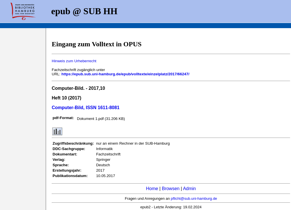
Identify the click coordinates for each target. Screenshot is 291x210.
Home (152, 188)
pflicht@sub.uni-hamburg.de (194, 198)
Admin (189, 188)
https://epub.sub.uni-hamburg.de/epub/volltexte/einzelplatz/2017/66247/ (125, 74)
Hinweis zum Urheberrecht (74, 61)
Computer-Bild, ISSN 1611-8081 (85, 107)
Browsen (170, 188)
